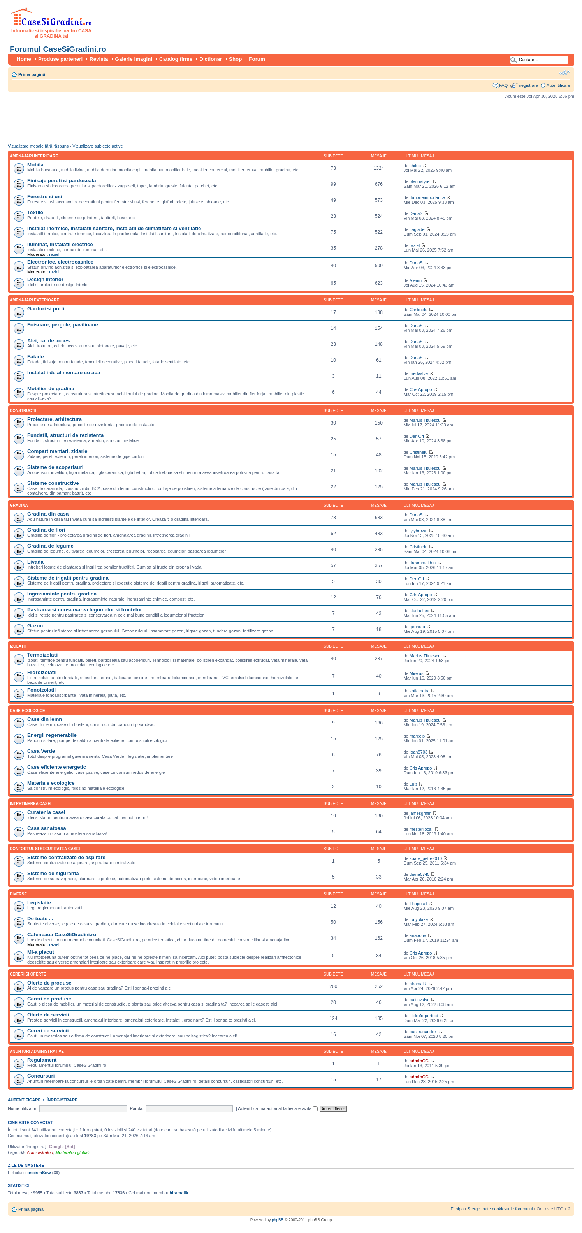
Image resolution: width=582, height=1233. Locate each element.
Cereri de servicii (48, 1031)
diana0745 (419, 874)
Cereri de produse (49, 999)
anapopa (418, 935)
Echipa (457, 1209)
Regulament (41, 1060)
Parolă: (137, 1108)
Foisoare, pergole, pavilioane (62, 325)
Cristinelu (418, 309)
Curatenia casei (46, 812)
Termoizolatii (42, 655)
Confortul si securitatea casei (45, 849)
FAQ (503, 85)
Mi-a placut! (41, 952)
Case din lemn (44, 719)
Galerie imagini (134, 59)
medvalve (419, 373)
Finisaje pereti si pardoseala (61, 180)
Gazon (35, 626)
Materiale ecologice (51, 783)
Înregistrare (527, 85)
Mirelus (416, 673)
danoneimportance (427, 197)
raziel (54, 254)
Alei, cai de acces (48, 340)
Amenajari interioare (34, 156)
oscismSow (39, 1172)
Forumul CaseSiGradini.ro (58, 49)
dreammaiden (423, 562)
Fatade (35, 356)
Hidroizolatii (41, 672)
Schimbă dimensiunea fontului (564, 72)
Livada (35, 562)
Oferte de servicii (48, 1015)
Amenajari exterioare (34, 300)
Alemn (416, 280)
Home (24, 59)
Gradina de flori (46, 530)
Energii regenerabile (52, 735)
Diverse (18, 894)
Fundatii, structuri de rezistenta (65, 435)
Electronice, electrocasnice (60, 262)
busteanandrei (423, 1031)
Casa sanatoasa (46, 828)
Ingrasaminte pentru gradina (62, 594)
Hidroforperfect (424, 1015)
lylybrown (418, 530)
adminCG (419, 1061)
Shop (235, 59)
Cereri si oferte (28, 974)
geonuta (417, 626)
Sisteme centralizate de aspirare (66, 857)
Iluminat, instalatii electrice (60, 244)
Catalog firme (175, 59)
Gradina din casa (48, 514)
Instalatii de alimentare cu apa (63, 372)
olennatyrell (420, 181)
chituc (415, 165)
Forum (257, 59)
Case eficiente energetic (56, 767)
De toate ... (40, 918)
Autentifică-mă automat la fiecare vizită (278, 1108)
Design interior (45, 279)
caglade (417, 229)
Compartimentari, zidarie (57, 451)
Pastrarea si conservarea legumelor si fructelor (84, 610)
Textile (35, 212)
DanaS (416, 213)
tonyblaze (419, 919)
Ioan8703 (418, 752)
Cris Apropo (421, 389)
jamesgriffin (420, 813)
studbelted (419, 610)
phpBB (277, 1220)
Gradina (19, 505)
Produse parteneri (60, 59)
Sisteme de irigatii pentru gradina (68, 578)
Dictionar (210, 59)
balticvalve (419, 999)
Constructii (23, 411)
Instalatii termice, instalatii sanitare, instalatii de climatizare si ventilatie (114, 228)
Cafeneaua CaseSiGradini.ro (61, 934)
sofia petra (419, 691)
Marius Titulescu (425, 420)
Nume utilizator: (22, 1108)
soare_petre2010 (426, 858)
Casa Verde (41, 751)
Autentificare (558, 85)
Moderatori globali (72, 1152)
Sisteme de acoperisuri (55, 467)
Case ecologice (27, 710)
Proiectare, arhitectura (54, 419)
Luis (413, 784)
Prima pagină (31, 74)
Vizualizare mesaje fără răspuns (38, 146)
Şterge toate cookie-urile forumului (500, 1209)
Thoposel (418, 903)
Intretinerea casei (30, 803)
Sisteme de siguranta (53, 873)
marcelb (417, 736)
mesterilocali (421, 829)
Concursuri (41, 1076)
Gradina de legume (50, 546)
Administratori (40, 1152)
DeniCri (417, 436)
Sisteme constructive (53, 483)
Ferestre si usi (44, 196)
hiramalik (418, 983)
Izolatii (18, 646)
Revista (99, 59)
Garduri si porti (45, 309)
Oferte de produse (49, 983)
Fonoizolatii (41, 690)
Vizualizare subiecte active (97, 146)
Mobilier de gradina (50, 388)
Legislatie (39, 902)
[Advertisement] (149, 123)
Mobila (35, 164)
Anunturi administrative (37, 1051)
